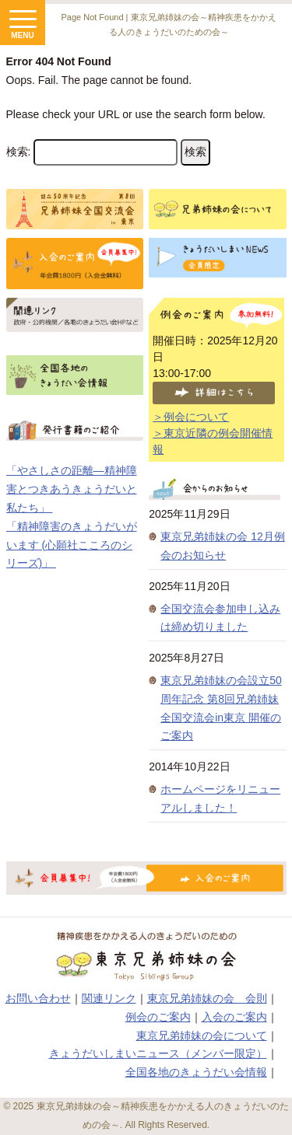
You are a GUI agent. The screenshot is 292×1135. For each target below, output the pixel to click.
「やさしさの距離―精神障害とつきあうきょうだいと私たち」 (71, 489)
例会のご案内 (158, 1017)
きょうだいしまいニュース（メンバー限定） (158, 1053)
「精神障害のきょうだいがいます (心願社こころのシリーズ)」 (71, 545)
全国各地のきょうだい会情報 (196, 1072)
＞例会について (191, 416)
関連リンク (109, 998)
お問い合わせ (38, 998)
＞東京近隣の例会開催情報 (213, 441)
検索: (18, 151)
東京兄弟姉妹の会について (201, 1035)
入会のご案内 (234, 1017)
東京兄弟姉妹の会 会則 (207, 998)
